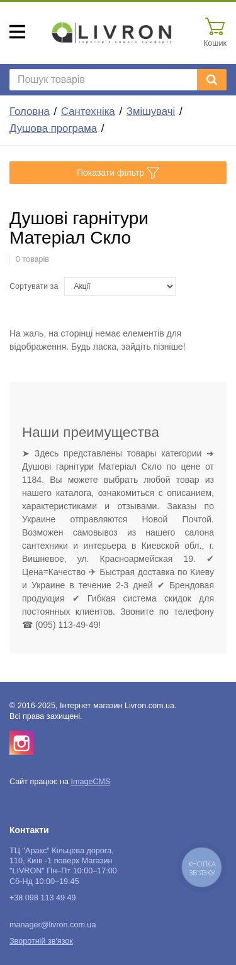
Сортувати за (33, 286)
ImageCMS (90, 781)
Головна (29, 111)
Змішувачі (150, 111)
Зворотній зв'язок (41, 941)
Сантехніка (88, 111)
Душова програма (53, 128)
